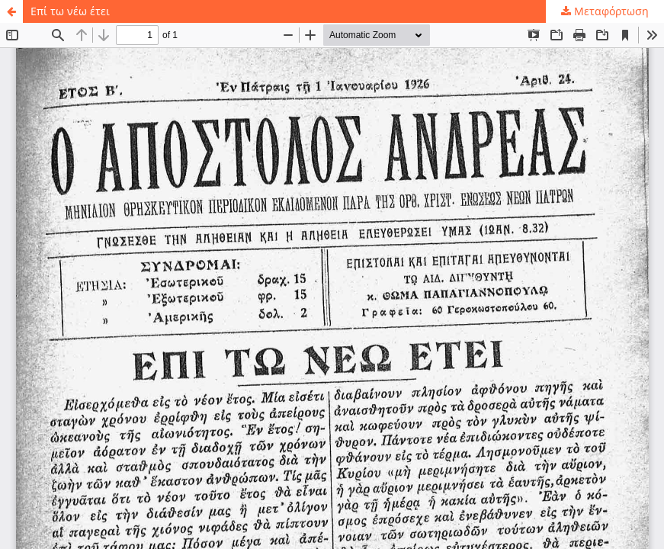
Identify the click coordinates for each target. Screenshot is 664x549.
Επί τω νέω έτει (70, 11)
